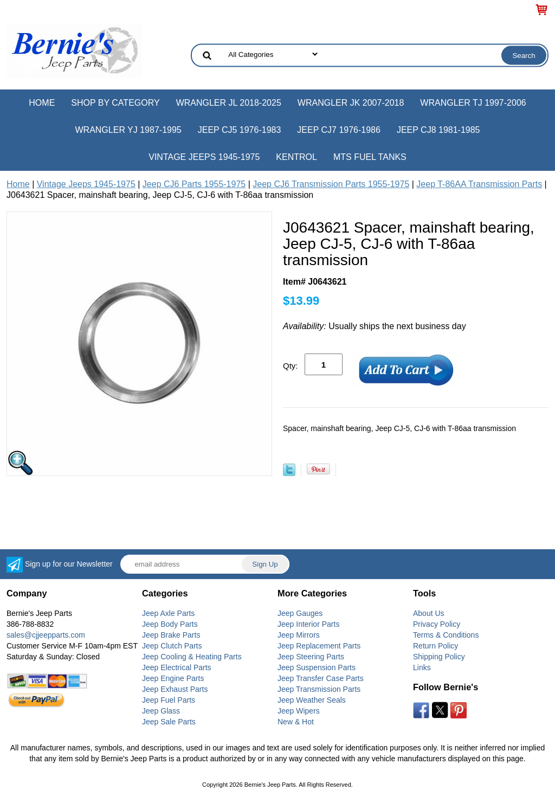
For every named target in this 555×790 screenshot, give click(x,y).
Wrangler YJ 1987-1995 (128, 129)
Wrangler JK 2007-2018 (351, 102)
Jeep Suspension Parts (317, 667)
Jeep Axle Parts (168, 613)
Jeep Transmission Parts (319, 689)
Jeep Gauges (300, 613)
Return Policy (435, 645)
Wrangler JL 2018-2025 (228, 102)
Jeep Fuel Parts (168, 700)
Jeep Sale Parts (169, 721)
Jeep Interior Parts (308, 624)
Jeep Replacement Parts (319, 645)
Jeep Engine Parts (173, 678)
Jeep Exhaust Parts (175, 689)
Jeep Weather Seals (312, 700)
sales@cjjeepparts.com (46, 635)
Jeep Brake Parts (171, 635)
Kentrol (296, 157)
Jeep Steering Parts (311, 656)
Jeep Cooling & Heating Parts (192, 656)
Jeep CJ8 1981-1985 (438, 129)
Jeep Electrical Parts (176, 667)
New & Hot (296, 721)
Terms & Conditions (446, 635)
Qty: (290, 365)
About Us (428, 613)
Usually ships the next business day (374, 326)
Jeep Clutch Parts (172, 645)
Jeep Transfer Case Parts (321, 678)
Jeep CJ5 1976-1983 (239, 129)
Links (422, 667)
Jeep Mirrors (299, 635)
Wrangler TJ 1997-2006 (473, 102)
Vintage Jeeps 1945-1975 (204, 157)
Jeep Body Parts (170, 624)
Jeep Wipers (299, 710)
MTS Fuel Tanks (369, 157)
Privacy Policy (436, 624)
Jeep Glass (161, 710)
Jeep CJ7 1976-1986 (338, 129)
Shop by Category (115, 102)
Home (42, 102)
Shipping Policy (439, 656)
